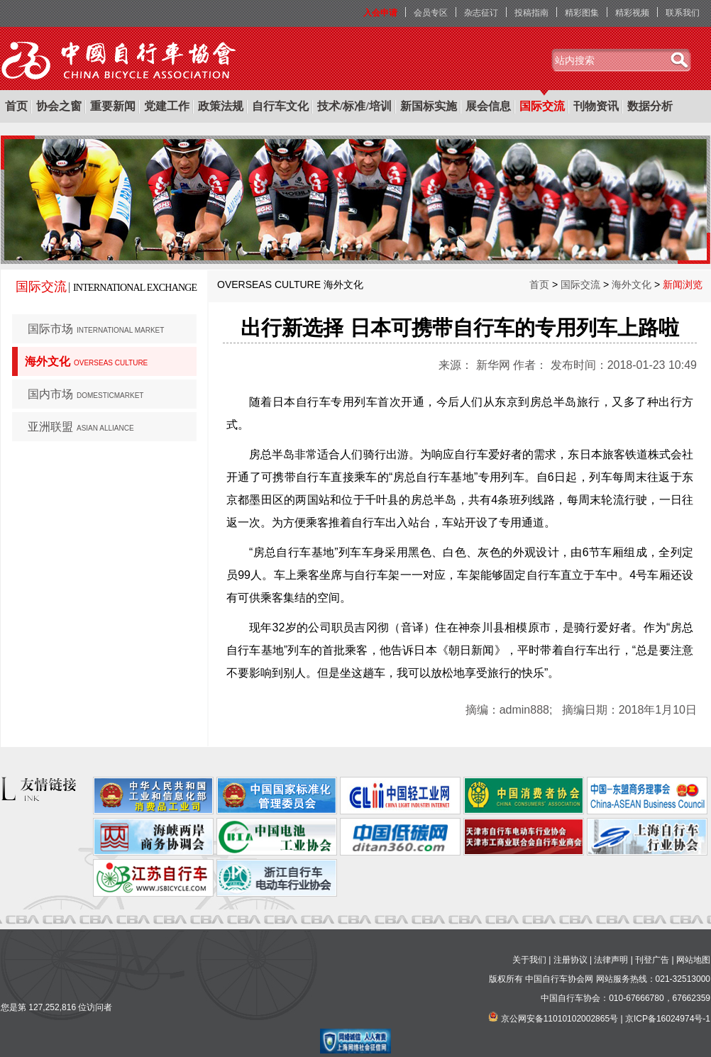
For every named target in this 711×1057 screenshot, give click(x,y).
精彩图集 (582, 13)
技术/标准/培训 (354, 106)
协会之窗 (59, 106)
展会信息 (488, 106)
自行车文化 (280, 106)
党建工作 (166, 106)
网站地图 (693, 960)
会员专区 (431, 13)
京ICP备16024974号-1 (667, 1019)
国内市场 (85, 394)
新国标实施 (428, 106)
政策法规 (220, 106)
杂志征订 (481, 13)
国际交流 (542, 106)
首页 (16, 106)
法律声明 (611, 960)
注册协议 (570, 960)
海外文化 (86, 361)
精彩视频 (632, 13)
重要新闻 (113, 106)
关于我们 (529, 960)
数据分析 (650, 106)
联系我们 (683, 13)
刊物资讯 (596, 106)
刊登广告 (652, 960)
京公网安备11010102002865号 (559, 1019)
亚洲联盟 (81, 427)
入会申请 (380, 13)
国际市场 (96, 329)
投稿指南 (531, 13)
